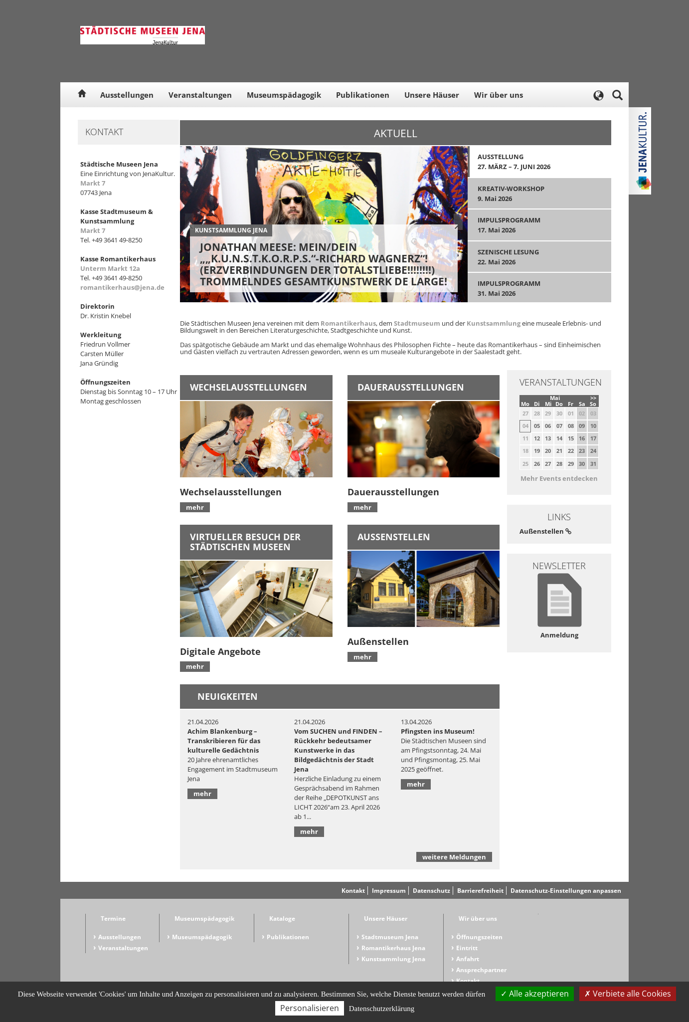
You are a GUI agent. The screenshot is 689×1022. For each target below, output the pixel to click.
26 (537, 463)
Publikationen (362, 95)
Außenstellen (545, 531)
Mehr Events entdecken (559, 478)
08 (571, 425)
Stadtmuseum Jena (389, 937)
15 (571, 438)
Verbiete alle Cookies (627, 993)
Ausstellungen (127, 95)
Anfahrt (467, 959)
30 (582, 463)
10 (593, 425)
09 (582, 425)
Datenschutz (431, 890)
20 (548, 450)
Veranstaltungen (200, 95)
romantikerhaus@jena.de (122, 287)
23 (582, 450)
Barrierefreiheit (480, 890)
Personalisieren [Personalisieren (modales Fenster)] (309, 1008)
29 (571, 463)
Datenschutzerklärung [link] (382, 1009)
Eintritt (467, 948)
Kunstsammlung (493, 323)
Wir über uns (498, 95)
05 (537, 425)
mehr (195, 507)
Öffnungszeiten (479, 937)
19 (537, 450)
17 (593, 438)
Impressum (389, 890)
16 (582, 438)
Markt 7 (92, 183)
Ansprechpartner (481, 970)
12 (537, 438)
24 (593, 450)
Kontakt (353, 890)
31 (593, 463)
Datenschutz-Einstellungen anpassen (566, 890)
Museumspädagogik (284, 95)
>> (593, 398)
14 (559, 438)
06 (548, 425)
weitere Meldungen (454, 856)
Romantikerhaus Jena (393, 948)
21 (559, 450)
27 (548, 463)
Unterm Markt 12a (110, 268)
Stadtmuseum (417, 323)
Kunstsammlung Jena (393, 959)
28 (559, 463)
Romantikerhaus (348, 323)
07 (559, 425)
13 (548, 438)
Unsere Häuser (431, 95)
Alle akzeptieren (535, 993)
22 (571, 450)
